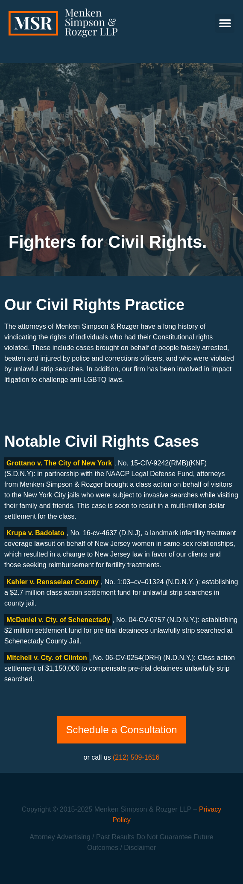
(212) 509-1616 (136, 757)
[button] (224, 23)
